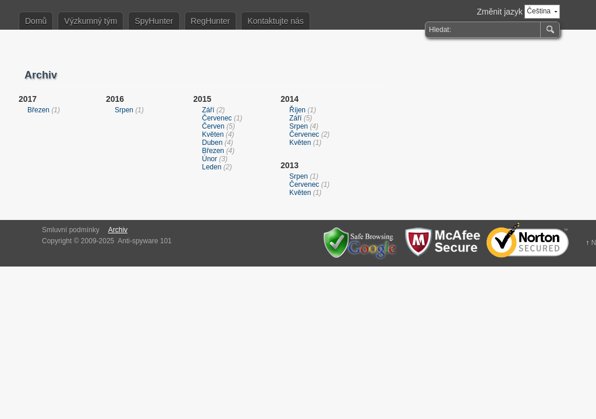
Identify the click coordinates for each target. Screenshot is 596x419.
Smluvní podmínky (71, 230)
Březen (38, 110)
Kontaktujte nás (275, 21)
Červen (213, 126)
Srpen (124, 110)
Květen (213, 134)
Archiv (117, 230)
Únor (209, 159)
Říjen (297, 110)
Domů (36, 21)
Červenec (217, 118)
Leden (211, 167)
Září (208, 110)
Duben (212, 143)
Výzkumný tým (90, 21)
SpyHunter (153, 21)
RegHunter (210, 21)
